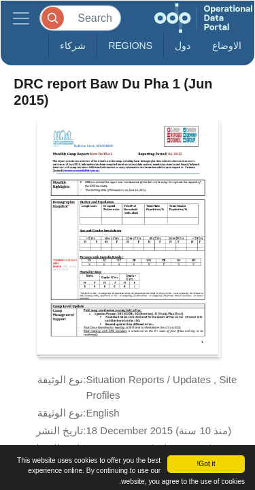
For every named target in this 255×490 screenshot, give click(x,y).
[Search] (80, 18)
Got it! (206, 464)
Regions (130, 45)
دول (182, 45)
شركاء (73, 45)
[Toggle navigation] (21, 18)
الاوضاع (226, 45)
